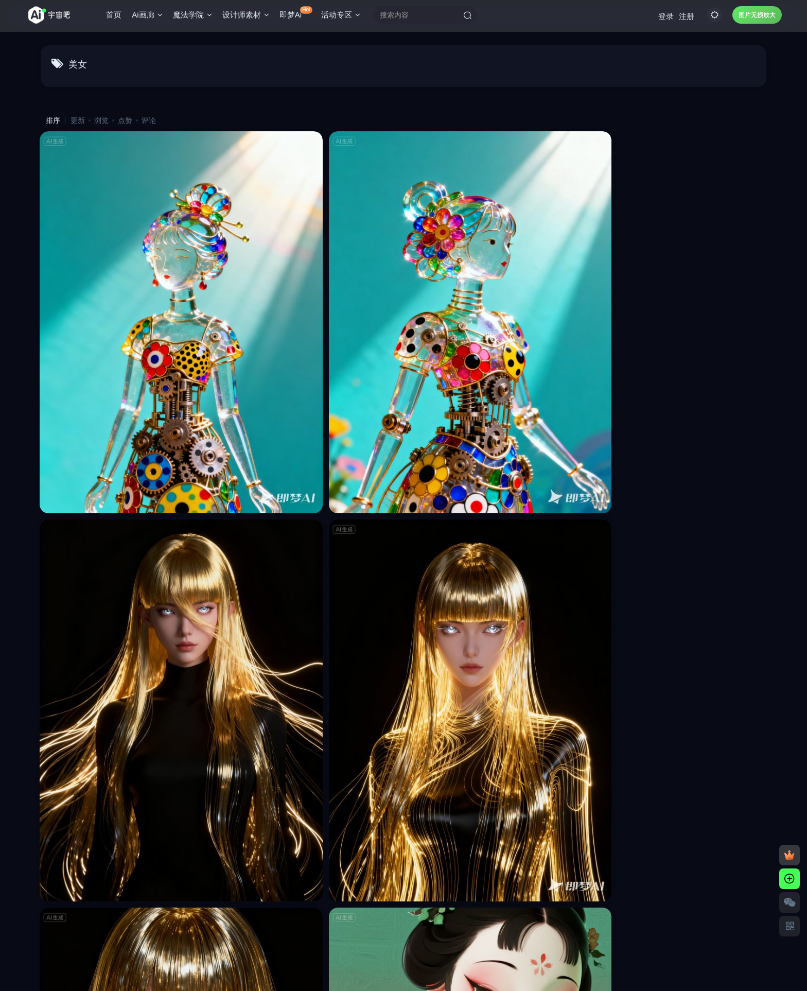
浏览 (101, 120)
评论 (149, 120)
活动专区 (344, 17)
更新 (78, 120)
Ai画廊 (150, 17)
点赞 (125, 120)
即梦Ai (300, 15)
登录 (662, 18)
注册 (683, 18)
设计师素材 (249, 17)
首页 (117, 17)
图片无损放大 (753, 17)
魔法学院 (196, 17)
